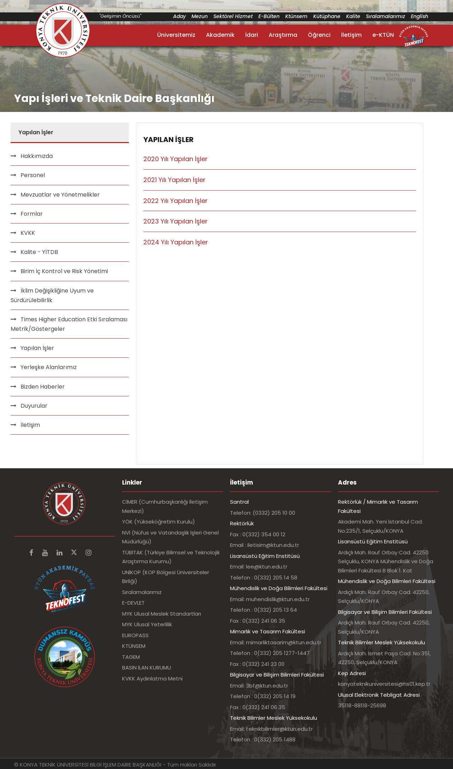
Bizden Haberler (43, 387)
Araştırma (283, 35)
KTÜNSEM (133, 646)
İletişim (351, 35)
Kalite (353, 16)
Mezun (199, 16)
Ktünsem (296, 16)
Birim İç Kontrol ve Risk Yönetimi (64, 271)
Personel (33, 175)
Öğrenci (319, 35)
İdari (251, 35)
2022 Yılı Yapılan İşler (175, 200)
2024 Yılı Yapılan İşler (175, 242)
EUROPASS (135, 635)
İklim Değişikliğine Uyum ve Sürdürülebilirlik (52, 295)
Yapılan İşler (37, 348)
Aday (179, 16)
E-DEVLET (133, 602)
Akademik (220, 35)
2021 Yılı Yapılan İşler (174, 179)
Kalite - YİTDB (39, 252)
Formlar (32, 214)
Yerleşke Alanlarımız (49, 367)
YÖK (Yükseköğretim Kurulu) (158, 521)
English (419, 16)
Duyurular (34, 406)
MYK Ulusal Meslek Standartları (161, 613)
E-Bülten (269, 16)
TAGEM (131, 657)
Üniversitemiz (176, 35)
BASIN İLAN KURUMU (146, 667)
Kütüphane (326, 16)
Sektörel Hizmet (233, 16)
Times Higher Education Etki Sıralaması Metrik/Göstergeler (69, 324)
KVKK (28, 233)
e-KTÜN (383, 35)
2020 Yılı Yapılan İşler (175, 158)
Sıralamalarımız (385, 16)
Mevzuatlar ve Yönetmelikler (60, 195)
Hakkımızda (37, 156)
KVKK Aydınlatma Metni (152, 678)
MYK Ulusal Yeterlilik (147, 624)
